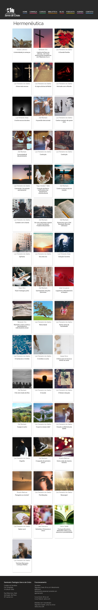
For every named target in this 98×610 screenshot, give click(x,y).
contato (89, 12)
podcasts (70, 12)
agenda (80, 12)
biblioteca (52, 12)
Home (25, 12)
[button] (33, 12)
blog (62, 12)
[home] (12, 12)
